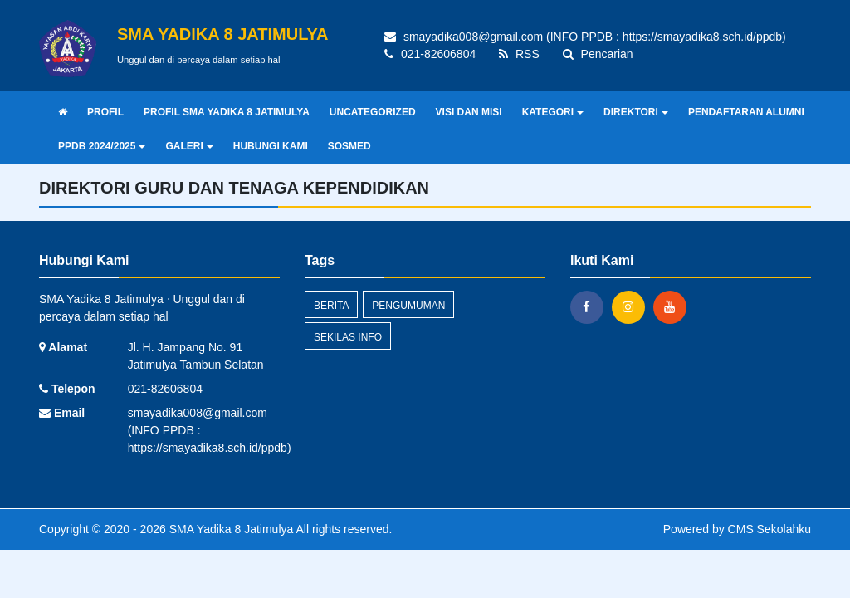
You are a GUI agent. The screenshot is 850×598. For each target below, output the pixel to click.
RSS (519, 54)
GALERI (188, 146)
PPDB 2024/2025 (101, 146)
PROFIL (105, 112)
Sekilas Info (348, 337)
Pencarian (598, 54)
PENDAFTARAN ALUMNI (746, 112)
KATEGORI (553, 112)
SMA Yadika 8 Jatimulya (230, 529)
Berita (331, 305)
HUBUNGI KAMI (270, 146)
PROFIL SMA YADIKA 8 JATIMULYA (227, 112)
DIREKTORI (635, 112)
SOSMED (349, 146)
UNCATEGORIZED (373, 112)
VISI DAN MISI (469, 112)
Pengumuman (408, 305)
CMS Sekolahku (769, 529)
